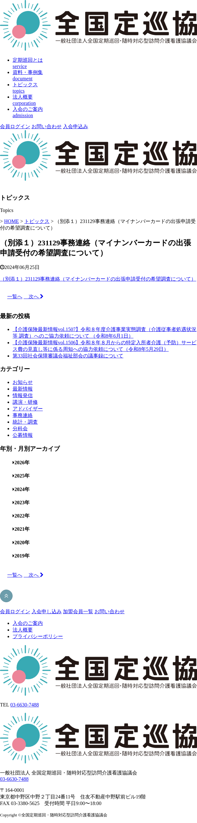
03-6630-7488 (24, 704)
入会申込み (75, 126)
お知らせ (23, 382)
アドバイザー (28, 408)
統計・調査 (25, 422)
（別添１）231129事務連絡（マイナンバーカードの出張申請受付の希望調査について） (98, 279)
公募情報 (23, 435)
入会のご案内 (28, 623)
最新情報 (23, 388)
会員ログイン (15, 126)
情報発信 (23, 395)
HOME (11, 221)
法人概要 (23, 629)
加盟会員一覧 (78, 611)
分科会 (20, 428)
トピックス (36, 221)
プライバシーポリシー (38, 636)
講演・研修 (25, 402)
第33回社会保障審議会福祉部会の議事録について (68, 355)
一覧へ (14, 296)
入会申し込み (46, 611)
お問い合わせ (46, 126)
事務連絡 (23, 415)
